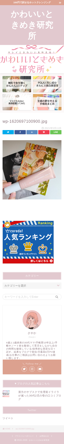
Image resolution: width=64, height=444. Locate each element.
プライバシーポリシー (24, 436)
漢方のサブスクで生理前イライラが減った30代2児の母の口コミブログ (39, 395)
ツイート (8, 418)
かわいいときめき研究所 (32, 25)
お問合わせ (44, 436)
